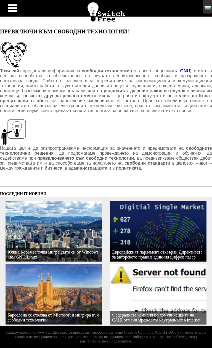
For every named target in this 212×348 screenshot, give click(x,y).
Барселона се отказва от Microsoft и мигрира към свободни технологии (53, 317)
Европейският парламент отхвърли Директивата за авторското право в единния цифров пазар (157, 254)
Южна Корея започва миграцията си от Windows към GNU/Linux (53, 254)
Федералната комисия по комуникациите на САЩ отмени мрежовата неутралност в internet (156, 317)
